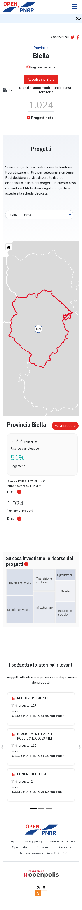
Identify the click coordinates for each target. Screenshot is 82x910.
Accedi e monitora (41, 79)
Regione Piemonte (41, 67)
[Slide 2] (41, 808)
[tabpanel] (41, 469)
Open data (19, 847)
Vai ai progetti (65, 425)
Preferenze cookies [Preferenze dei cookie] (62, 841)
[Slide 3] (49, 808)
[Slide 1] (33, 808)
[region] (41, 328)
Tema (13, 215)
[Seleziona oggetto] (47, 214)
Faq (11, 841)
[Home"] (9, 247)
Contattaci (66, 847)
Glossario (43, 847)
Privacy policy (33, 841)
